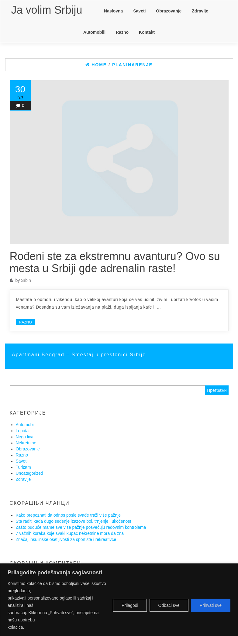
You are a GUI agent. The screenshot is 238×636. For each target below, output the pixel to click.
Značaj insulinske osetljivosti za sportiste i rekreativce (66, 539)
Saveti (139, 11)
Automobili (94, 32)
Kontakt (147, 32)
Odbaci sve (169, 605)
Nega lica (24, 436)
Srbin (26, 280)
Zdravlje (200, 11)
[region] (119, 599)
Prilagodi (130, 605)
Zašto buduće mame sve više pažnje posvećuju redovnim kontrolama (81, 527)
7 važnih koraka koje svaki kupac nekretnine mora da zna (70, 533)
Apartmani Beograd (39, 354)
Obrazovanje (168, 11)
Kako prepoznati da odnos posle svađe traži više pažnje (68, 515)
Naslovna (113, 11)
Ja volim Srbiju (46, 10)
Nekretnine (26, 442)
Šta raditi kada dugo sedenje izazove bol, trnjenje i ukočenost (73, 521)
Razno (122, 32)
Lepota (22, 430)
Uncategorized (29, 473)
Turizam (23, 467)
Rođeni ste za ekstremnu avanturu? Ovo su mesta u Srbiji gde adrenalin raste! (115, 262)
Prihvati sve (211, 605)
